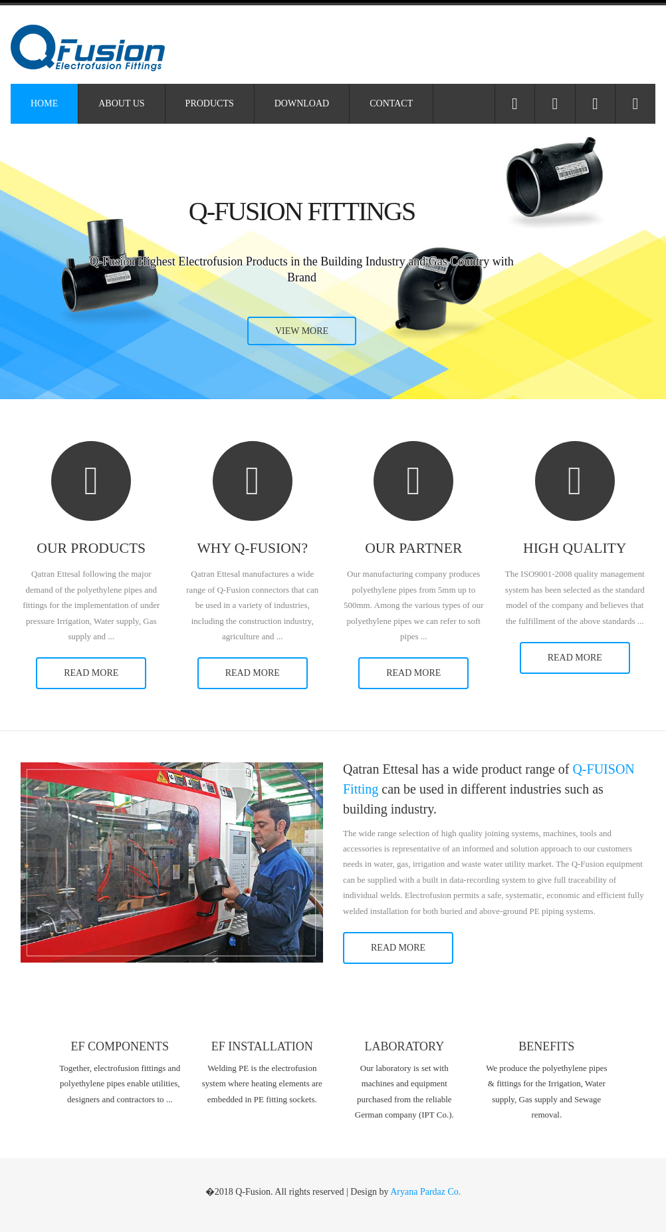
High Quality (574, 548)
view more (301, 331)
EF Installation (262, 1046)
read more (91, 673)
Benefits (546, 1046)
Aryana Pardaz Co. (425, 1192)
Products (209, 103)
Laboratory (404, 1046)
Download (302, 103)
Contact (391, 103)
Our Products (91, 548)
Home (44, 103)
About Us (121, 103)
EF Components (120, 1046)
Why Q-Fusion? (252, 548)
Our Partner (413, 548)
